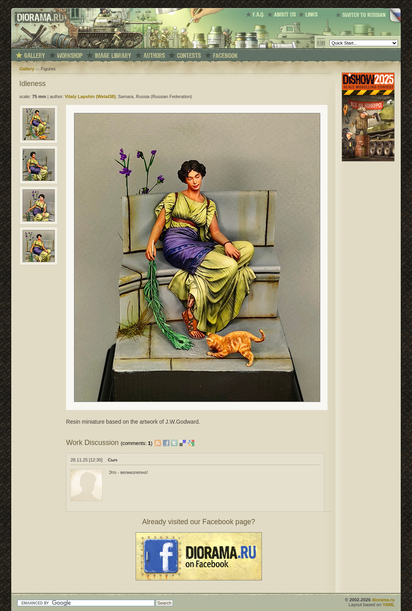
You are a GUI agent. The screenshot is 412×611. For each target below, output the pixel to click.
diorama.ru (383, 599)
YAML (389, 604)
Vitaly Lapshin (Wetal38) (90, 96)
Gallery (26, 68)
